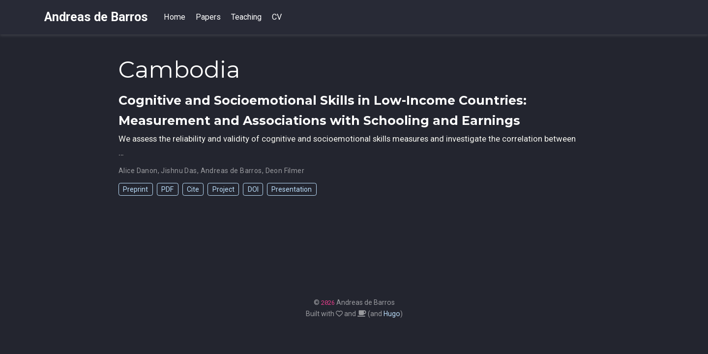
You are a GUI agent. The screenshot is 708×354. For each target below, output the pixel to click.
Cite (193, 189)
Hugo (392, 314)
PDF (167, 189)
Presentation (291, 189)
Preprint (135, 189)
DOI (253, 189)
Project (223, 189)
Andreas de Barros (96, 17)
